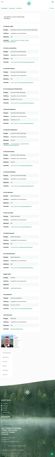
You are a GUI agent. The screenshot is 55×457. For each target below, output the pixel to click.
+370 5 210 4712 (15, 62)
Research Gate (5, 412)
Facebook (4, 403)
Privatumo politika (20, 450)
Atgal (51, 8)
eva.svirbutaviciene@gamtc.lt (27, 103)
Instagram (4, 406)
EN (2, 2)
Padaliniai (12, 8)
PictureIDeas (14, 445)
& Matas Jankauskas (21, 445)
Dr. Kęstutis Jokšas (16, 337)
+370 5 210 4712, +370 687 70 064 (20, 40)
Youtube (4, 410)
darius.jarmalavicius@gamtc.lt (27, 62)
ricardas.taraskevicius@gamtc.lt (11, 145)
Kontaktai (5, 374)
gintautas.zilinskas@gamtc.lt (27, 186)
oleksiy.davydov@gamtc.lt (26, 247)
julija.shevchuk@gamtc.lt (17, 329)
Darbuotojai (5, 357)
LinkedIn (4, 408)
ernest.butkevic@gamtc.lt (26, 308)
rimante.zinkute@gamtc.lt (26, 165)
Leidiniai (4, 366)
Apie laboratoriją (7, 352)
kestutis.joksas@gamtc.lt (9, 41)
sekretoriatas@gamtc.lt (8, 424)
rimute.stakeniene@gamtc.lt (27, 123)
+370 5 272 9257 (7, 420)
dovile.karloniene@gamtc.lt (26, 267)
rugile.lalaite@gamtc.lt (16, 288)
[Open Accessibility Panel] (52, 454)
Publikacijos (5, 370)
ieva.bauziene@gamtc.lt (25, 206)
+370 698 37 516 (8, 422)
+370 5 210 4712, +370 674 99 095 (20, 143)
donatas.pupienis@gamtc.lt (26, 82)
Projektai (5, 361)
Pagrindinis (4, 8)
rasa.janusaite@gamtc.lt (26, 226)
